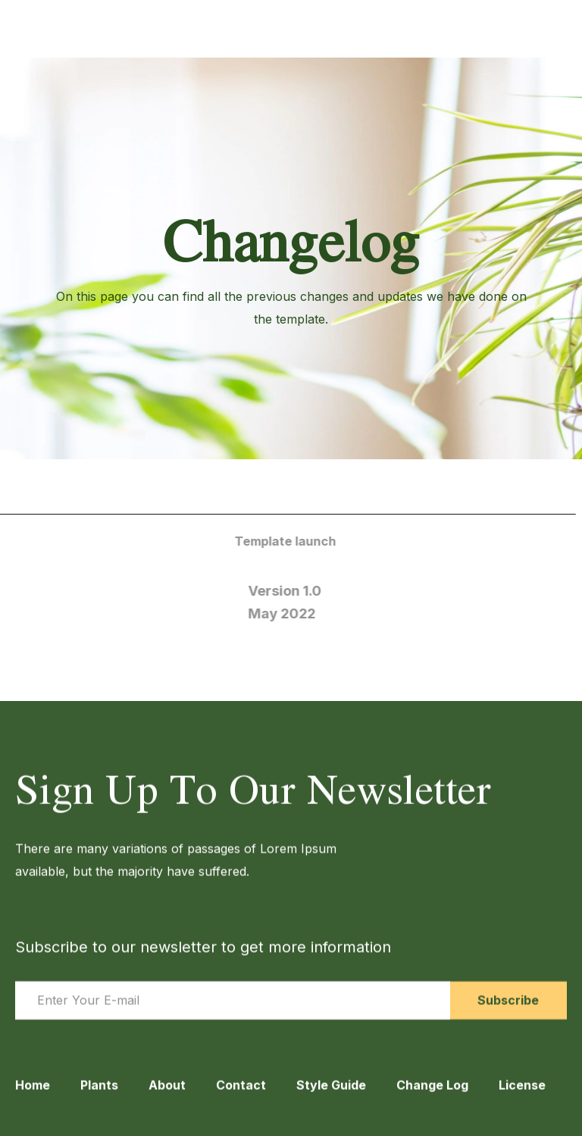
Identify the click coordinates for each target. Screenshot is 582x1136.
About (167, 1095)
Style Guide (331, 1095)
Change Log (432, 1095)
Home (32, 1095)
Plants (99, 1095)
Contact (241, 1095)
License (522, 1095)
